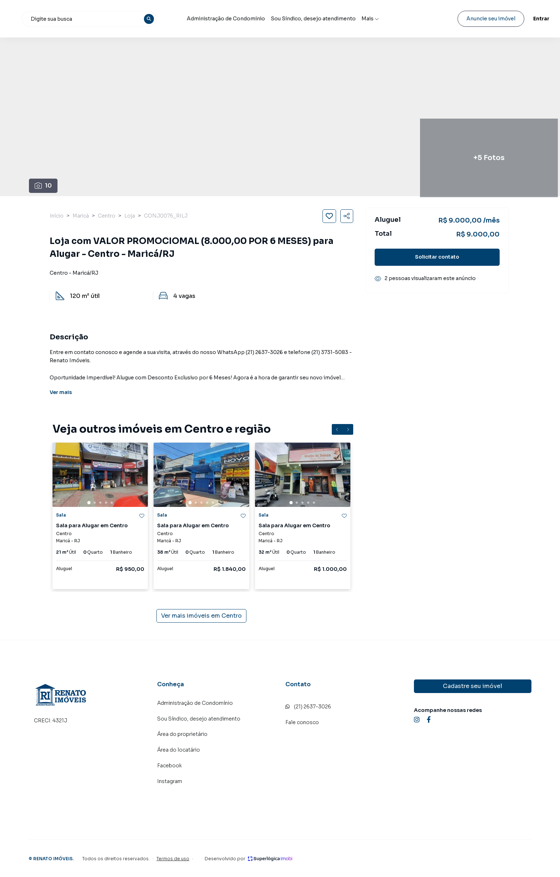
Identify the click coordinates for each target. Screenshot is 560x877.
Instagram (169, 781)
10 (43, 185)
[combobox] (157, 19)
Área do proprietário (182, 734)
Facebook (169, 765)
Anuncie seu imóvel (472, 18)
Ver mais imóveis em (201, 616)
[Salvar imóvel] (329, 216)
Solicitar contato (437, 257)
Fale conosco (302, 722)
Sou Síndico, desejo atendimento (355, 19)
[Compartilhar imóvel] (346, 216)
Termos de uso (172, 858)
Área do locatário (178, 750)
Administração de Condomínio (272, 19)
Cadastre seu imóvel (472, 686)
